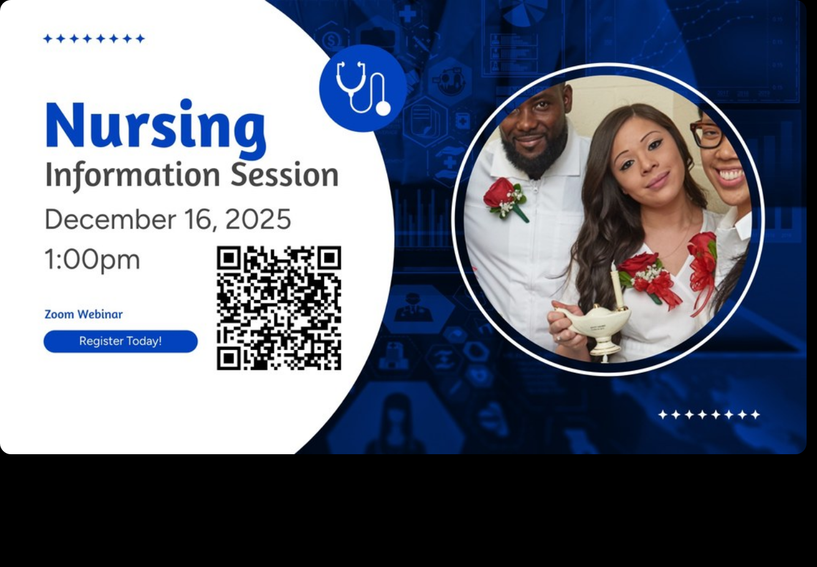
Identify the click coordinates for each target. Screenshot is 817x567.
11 (495, 460)
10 (477, 460)
